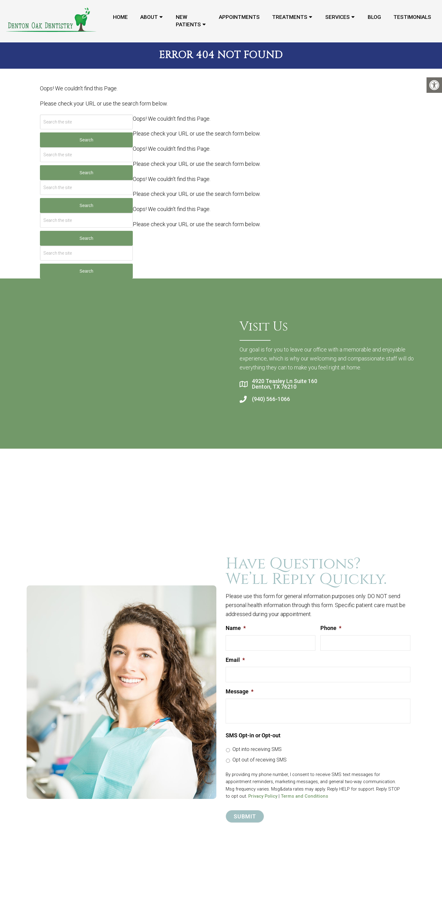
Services (337, 17)
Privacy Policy (262, 796)
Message (240, 691)
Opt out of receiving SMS (259, 759)
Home (120, 17)
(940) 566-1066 (271, 399)
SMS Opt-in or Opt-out (253, 735)
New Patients (188, 21)
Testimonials (412, 17)
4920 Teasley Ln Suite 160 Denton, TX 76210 (284, 383)
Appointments (239, 17)
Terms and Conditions (304, 796)
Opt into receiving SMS (257, 749)
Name (236, 627)
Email (235, 659)
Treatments (289, 17)
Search (86, 139)
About (149, 17)
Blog (374, 17)
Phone (330, 627)
